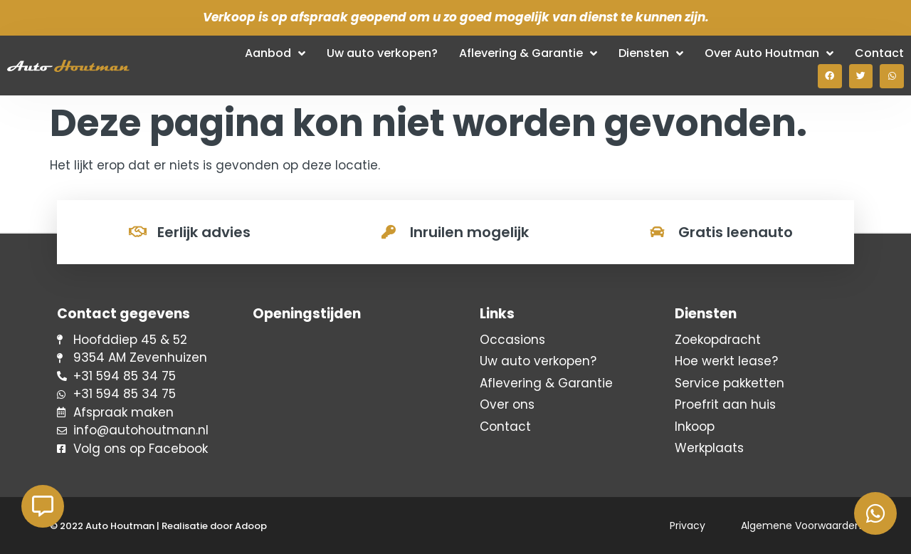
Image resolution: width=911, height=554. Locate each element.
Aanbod (275, 53)
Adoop (251, 526)
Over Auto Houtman (769, 53)
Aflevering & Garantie (528, 53)
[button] (830, 76)
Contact (879, 53)
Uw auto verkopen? (382, 53)
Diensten (650, 53)
